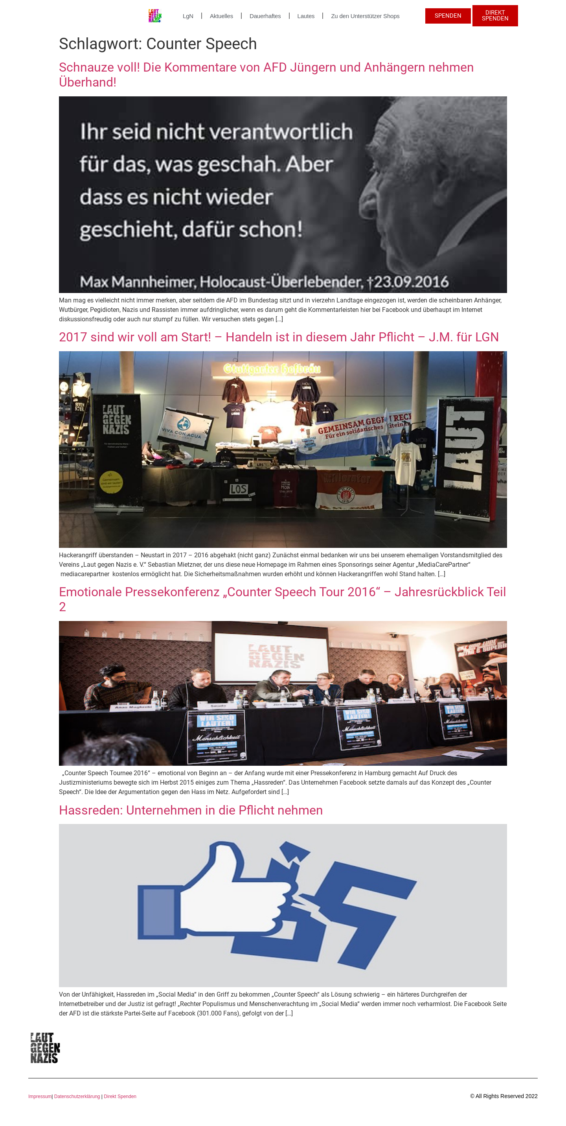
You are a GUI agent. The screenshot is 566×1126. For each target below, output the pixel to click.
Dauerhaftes (265, 16)
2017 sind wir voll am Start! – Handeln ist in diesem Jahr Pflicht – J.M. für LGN (279, 337)
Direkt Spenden (119, 1096)
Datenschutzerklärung (77, 1096)
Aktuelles (221, 16)
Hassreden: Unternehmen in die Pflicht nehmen (191, 810)
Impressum (39, 1096)
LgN (188, 16)
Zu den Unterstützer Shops (365, 16)
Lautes (306, 16)
